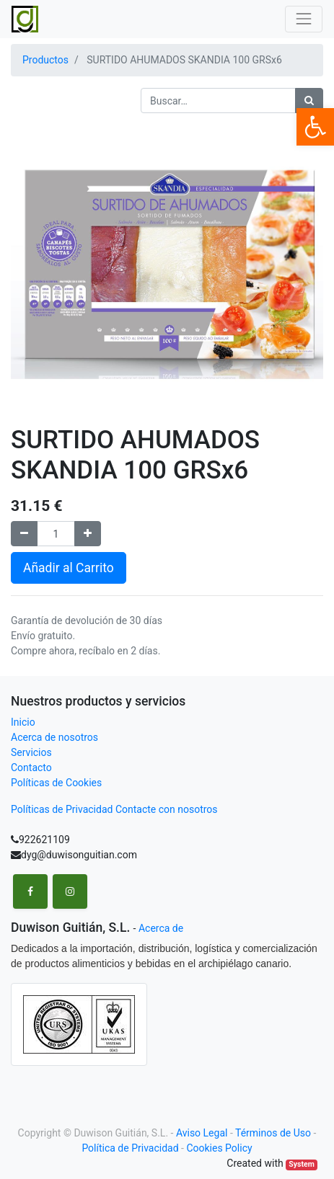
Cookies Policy (219, 1148)
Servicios (31, 752)
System (301, 1164)
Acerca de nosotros (54, 737)
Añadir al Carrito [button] (68, 568)
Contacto (31, 767)
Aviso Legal (202, 1133)
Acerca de (161, 928)
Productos (45, 60)
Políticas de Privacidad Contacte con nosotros (114, 809)
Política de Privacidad (130, 1148)
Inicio (23, 722)
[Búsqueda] (309, 100)
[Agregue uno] (87, 533)
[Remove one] (24, 533)
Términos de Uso (273, 1133)
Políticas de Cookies (56, 782)
